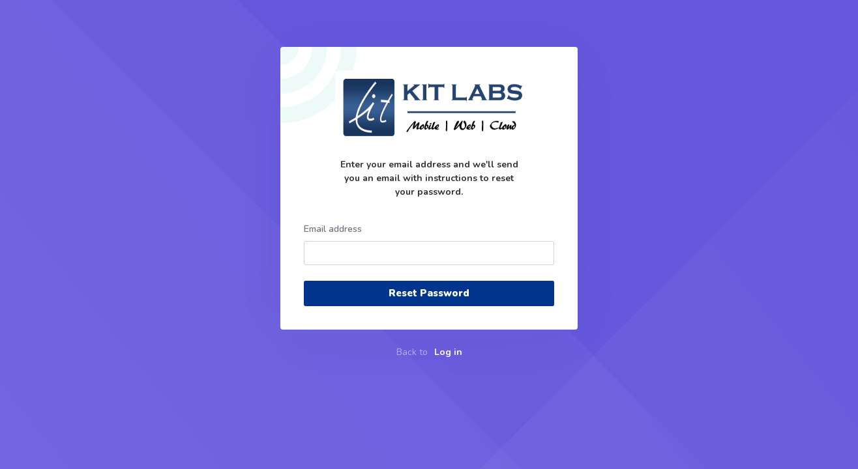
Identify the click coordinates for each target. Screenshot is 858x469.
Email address (333, 229)
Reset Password (429, 293)
